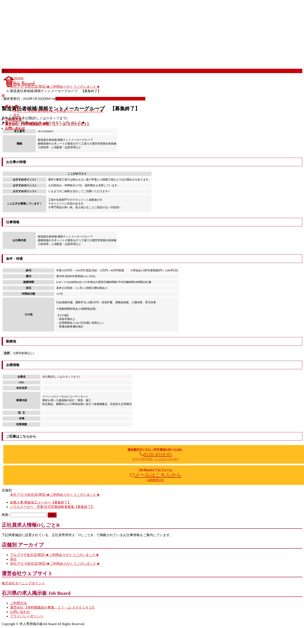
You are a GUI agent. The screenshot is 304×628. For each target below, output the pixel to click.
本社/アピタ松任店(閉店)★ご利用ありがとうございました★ (58, 111)
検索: (5, 514)
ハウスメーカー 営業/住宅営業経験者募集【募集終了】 (52, 507)
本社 (16, 115)
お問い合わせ (20, 612)
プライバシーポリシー (26, 616)
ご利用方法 (18, 603)
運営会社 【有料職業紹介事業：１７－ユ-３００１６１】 (52, 607)
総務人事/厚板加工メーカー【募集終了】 (40, 502)
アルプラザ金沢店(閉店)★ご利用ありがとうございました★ (54, 555)
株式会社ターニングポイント (23, 583)
